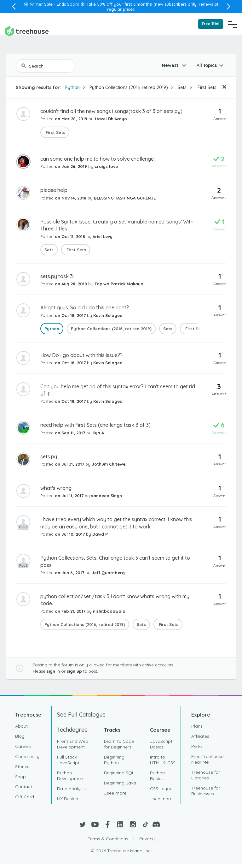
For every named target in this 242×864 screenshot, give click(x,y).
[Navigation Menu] (232, 24)
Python (72, 87)
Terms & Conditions (108, 839)
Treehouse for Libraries (205, 775)
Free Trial (210, 23)
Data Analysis (71, 788)
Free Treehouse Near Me (207, 759)
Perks (197, 746)
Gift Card (24, 797)
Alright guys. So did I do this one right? (84, 307)
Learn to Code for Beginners (119, 744)
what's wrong (56, 488)
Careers (23, 746)
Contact (23, 787)
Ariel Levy (102, 236)
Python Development (71, 775)
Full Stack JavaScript (68, 760)
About (21, 726)
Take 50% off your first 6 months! (119, 4)
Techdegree (72, 729)
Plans (197, 726)
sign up (74, 671)
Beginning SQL (119, 773)
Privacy (147, 839)
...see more (115, 793)
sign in (53, 671)
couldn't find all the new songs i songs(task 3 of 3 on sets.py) (111, 111)
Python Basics (157, 775)
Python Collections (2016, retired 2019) (128, 87)
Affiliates (200, 736)
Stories (22, 766)
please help (53, 190)
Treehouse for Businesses (205, 790)
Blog (20, 736)
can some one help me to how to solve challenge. (97, 159)
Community (27, 756)
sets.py (48, 456)
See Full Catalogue (81, 714)
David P (100, 534)
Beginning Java (120, 783)
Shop (20, 776)
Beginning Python (114, 760)
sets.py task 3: (57, 276)
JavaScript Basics (161, 744)
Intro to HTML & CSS (163, 760)
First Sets (206, 87)
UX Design (67, 798)
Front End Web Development (72, 744)
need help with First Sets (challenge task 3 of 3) (95, 425)
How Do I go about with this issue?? (81, 355)
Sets (182, 87)
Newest (171, 65)
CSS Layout (162, 788)
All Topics (207, 65)
